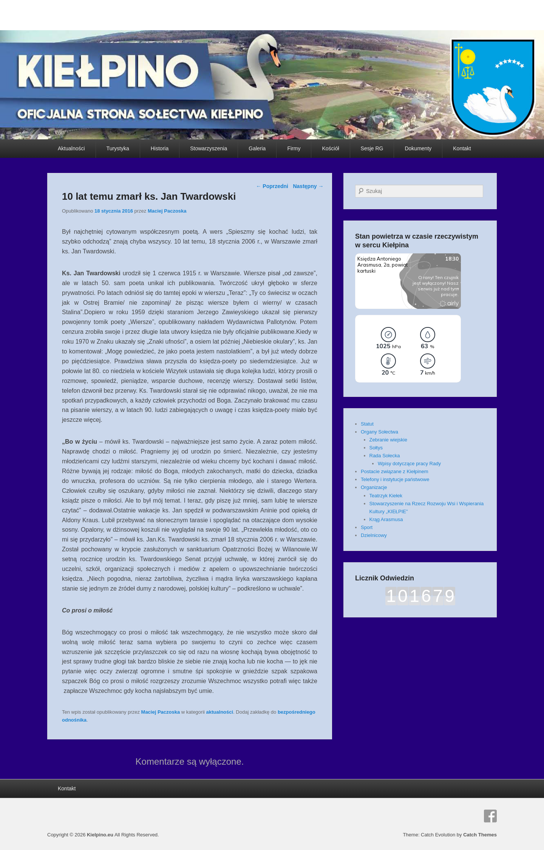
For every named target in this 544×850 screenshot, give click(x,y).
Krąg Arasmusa (386, 519)
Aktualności (71, 148)
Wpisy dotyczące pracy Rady (409, 463)
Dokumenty (418, 148)
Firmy (293, 148)
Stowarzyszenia (208, 148)
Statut (367, 424)
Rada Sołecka (384, 455)
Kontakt (462, 148)
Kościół (330, 148)
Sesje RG (372, 148)
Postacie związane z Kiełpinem (394, 471)
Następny (308, 186)
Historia (159, 148)
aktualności (219, 712)
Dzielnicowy (374, 535)
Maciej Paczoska (167, 211)
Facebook (490, 816)
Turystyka (118, 148)
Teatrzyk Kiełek (385, 495)
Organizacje (374, 487)
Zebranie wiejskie (388, 440)
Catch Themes (480, 835)
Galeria (257, 148)
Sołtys (376, 447)
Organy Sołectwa (379, 432)
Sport (366, 527)
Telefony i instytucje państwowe (395, 479)
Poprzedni (272, 186)
